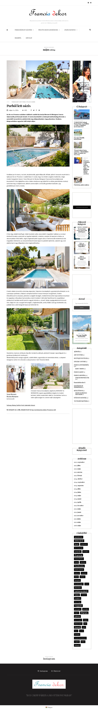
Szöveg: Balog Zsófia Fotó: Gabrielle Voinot (21, 405)
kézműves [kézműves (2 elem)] (78, 588)
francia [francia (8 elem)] (78, 555)
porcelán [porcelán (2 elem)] (85, 609)
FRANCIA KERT (15, 102)
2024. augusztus (79, 485)
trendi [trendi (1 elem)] (84, 627)
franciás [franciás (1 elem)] (76, 562)
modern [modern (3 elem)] (77, 598)
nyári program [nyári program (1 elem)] (78, 609)
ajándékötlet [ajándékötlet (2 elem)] (78, 537)
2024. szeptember (79, 482)
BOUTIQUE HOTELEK (81, 358)
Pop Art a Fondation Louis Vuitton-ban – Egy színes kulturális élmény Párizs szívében (86, 167)
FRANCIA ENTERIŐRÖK (81, 249)
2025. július (77, 465)
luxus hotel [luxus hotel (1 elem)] (84, 595)
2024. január (77, 499)
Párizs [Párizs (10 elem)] (84, 612)
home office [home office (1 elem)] (84, 573)
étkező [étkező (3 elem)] (77, 645)
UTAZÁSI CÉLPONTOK (70, 30)
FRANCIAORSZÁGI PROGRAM (81, 393)
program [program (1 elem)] (76, 613)
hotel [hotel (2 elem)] (76, 577)
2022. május (77, 509)
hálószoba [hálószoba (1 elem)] (82, 577)
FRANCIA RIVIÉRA (79, 375)
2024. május (77, 495)
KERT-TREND (22, 102)
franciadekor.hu (79, 382)
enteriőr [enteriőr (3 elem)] (78, 551)
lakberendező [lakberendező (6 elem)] (81, 591)
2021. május (77, 522)
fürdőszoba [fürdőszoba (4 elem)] (79, 566)
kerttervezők (12, 396)
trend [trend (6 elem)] (77, 627)
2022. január (77, 512)
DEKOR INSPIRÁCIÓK (81, 235)
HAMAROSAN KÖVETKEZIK (82, 207)
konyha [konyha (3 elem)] (77, 580)
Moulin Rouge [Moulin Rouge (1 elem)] (77, 602)
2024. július (77, 489)
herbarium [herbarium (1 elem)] (77, 573)
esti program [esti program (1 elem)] (85, 551)
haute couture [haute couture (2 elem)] (79, 570)
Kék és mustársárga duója (82, 258)
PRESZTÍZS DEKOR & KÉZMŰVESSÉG (48, 30)
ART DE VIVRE (83, 233)
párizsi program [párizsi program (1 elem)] (78, 620)
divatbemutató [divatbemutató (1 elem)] (84, 544)
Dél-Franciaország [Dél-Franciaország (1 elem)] (78, 548)
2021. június (77, 519)
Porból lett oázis (19, 105)
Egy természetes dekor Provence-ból (43, 410)
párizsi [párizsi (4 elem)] (77, 616)
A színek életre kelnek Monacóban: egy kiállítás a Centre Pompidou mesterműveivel (81, 125)
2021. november (78, 515)
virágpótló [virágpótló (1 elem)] (77, 641)
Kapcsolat (29, 38)
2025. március (78, 472)
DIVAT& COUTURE (80, 361)
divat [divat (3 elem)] (76, 544)
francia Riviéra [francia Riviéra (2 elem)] (79, 559)
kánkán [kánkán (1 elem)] (86, 584)
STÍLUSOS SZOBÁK (30, 102)
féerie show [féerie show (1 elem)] (83, 562)
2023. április (77, 502)
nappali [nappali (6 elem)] (78, 605)
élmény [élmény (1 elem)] (83, 641)
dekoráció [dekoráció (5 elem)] (79, 540)
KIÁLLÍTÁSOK (78, 390)
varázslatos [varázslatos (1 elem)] (77, 634)
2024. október (78, 479)
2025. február (78, 475)
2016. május (77, 525)
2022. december (79, 505)
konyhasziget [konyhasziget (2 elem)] (79, 584)
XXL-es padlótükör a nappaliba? (82, 245)
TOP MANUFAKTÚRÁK (82, 235)
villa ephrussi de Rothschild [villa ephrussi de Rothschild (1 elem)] (80, 638)
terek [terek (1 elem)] (85, 623)
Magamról (18, 38)
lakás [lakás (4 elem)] (77, 594)
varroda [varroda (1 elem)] (81, 631)
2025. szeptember (79, 462)
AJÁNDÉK (79, 233)
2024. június (77, 492)
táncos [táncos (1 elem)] (76, 631)
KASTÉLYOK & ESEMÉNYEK (81, 264)
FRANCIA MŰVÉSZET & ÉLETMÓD (23, 30)
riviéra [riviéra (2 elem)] (85, 620)
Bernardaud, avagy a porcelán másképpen (82, 230)
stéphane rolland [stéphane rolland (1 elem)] (78, 623)
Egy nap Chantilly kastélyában (79, 138)
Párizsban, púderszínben (81, 185)
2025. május (77, 469)
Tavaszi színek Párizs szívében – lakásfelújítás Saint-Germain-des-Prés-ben (81, 152)
